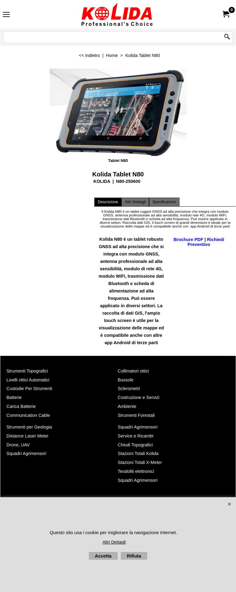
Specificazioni (164, 202)
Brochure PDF (188, 239)
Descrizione (108, 202)
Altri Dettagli (135, 202)
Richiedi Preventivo (205, 242)
